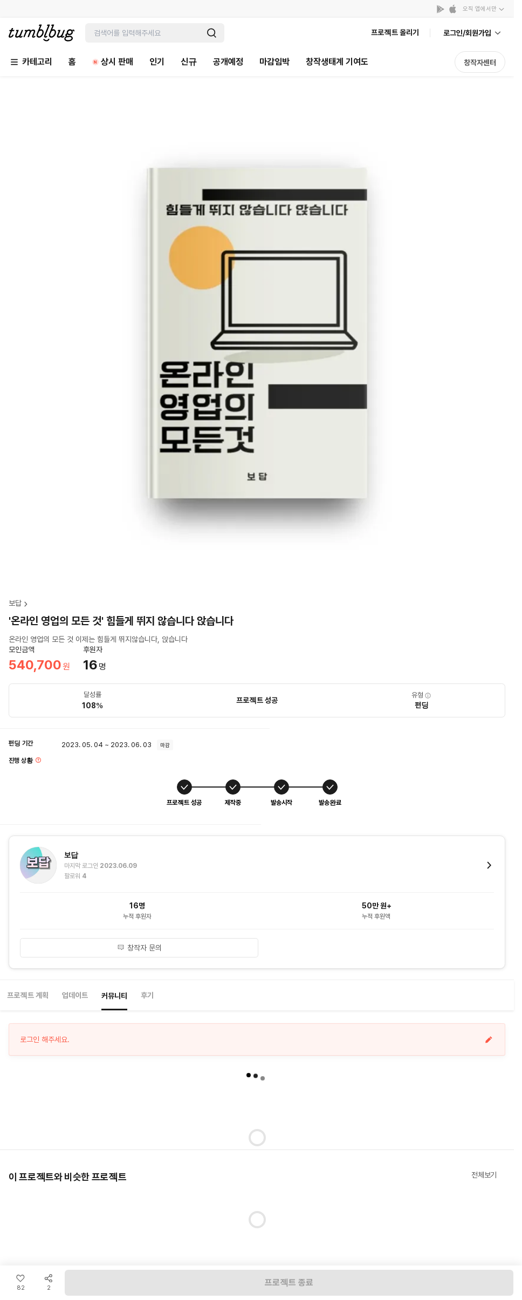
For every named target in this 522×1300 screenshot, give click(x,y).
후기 (147, 995)
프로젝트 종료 (289, 1282)
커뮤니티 (114, 995)
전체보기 (484, 1175)
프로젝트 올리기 (395, 32)
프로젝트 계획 (28, 995)
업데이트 (75, 995)
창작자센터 (480, 62)
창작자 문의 (139, 947)
